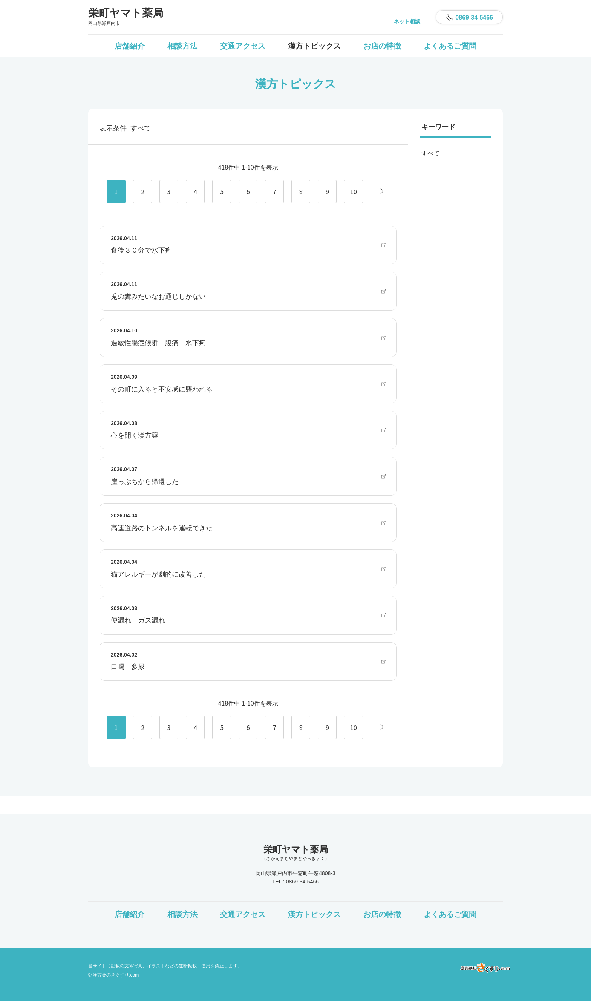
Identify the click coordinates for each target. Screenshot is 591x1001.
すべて (430, 153)
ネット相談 (407, 21)
